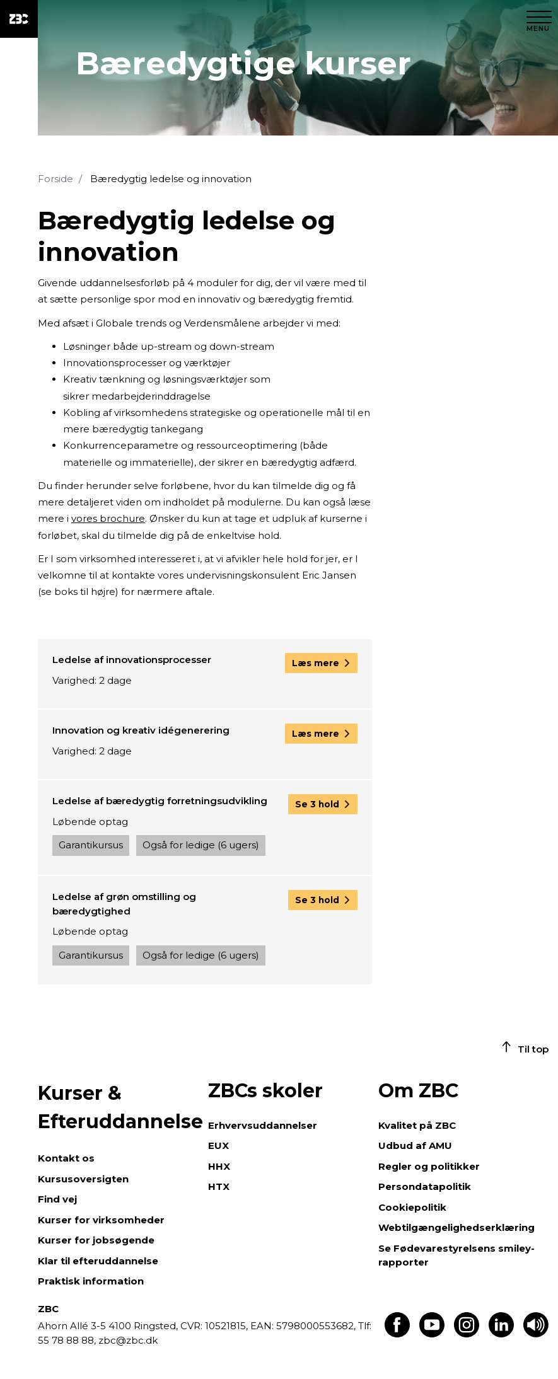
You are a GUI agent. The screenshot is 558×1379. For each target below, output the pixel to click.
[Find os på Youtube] (432, 1334)
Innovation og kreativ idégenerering (141, 730)
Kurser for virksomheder (101, 1220)
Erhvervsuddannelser (262, 1125)
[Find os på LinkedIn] (501, 1334)
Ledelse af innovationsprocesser (131, 660)
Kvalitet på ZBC (417, 1125)
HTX (219, 1186)
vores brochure (108, 518)
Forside (55, 179)
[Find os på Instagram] (466, 1334)
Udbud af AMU (415, 1145)
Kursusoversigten (83, 1179)
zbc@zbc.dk (128, 1340)
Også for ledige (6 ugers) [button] (200, 845)
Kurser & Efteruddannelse (116, 1107)
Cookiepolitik (412, 1207)
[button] (321, 663)
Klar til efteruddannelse (98, 1261)
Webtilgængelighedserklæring (456, 1227)
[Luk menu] (539, 19)
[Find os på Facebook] (397, 1334)
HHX (219, 1166)
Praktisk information (91, 1281)
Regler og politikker (429, 1166)
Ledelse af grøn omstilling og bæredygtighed (124, 904)
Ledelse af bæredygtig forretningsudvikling (159, 801)
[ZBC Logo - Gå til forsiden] (19, 19)
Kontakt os (66, 1158)
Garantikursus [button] (91, 845)
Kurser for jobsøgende (96, 1240)
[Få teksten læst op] (536, 1334)
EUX (218, 1145)
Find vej (57, 1199)
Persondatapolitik (424, 1186)
